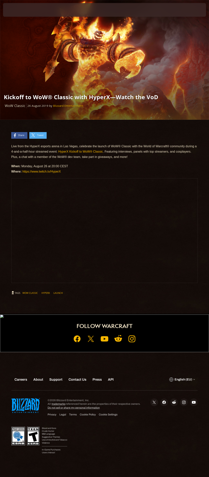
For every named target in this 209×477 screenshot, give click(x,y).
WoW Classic (30, 292)
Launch (58, 292)
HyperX (45, 292)
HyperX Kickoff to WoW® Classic (80, 151)
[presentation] (14, 10)
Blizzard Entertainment (68, 106)
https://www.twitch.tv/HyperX (41, 171)
